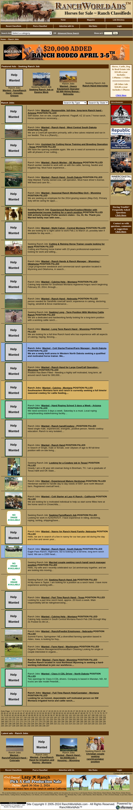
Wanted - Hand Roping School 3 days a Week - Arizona (71, 405)
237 (47, 726)
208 (47, 724)
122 (40, 717)
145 (21, 719)
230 (21, 726)
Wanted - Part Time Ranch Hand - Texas (63, 597)
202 (25, 724)
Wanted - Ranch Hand (53, 445)
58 (54, 713)
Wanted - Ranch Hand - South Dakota (61, 177)
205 (36, 724)
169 (6, 722)
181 (51, 722)
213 (66, 724)
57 (51, 713)
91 (38, 715)
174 (25, 722)
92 (40, 715)
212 (62, 724)
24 (66, 711)
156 (62, 719)
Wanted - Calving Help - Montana (59, 282)
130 (70, 717)
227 (10, 726)
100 (62, 715)
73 (95, 713)
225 (2, 726)
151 (44, 719)
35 (96, 711)
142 (10, 719)
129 (66, 717)
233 (32, 726)
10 (27, 711)
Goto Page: (5, 711)
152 (47, 719)
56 (49, 713)
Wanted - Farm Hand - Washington (60, 646)
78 (2, 715)
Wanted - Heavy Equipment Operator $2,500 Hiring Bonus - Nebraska (68, 90)
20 (55, 711)
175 (28, 722)
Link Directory (118, 20)
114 (10, 717)
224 (104, 724)
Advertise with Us (66, 26)
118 (25, 717)
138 (100, 717)
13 (36, 711)
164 (93, 719)
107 (89, 715)
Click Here (121, 95)
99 (60, 715)
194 (100, 722)
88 (29, 715)
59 (57, 713)
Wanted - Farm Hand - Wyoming (59, 660)
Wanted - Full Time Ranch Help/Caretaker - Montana (70, 693)
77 (106, 713)
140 (2, 719)
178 (40, 722)
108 (93, 715)
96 (51, 715)
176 (32, 722)
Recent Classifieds (13, 26)
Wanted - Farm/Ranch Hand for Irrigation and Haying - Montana (41, 760)
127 (59, 717)
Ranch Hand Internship (95, 85)
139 (104, 717)
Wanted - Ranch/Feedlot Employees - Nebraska (67, 631)
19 (52, 711)
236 (44, 726)
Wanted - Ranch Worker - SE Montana (61, 162)
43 (13, 713)
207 (44, 724)
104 (77, 715)
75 (101, 713)
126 (55, 717)
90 (35, 715)
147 (28, 719)
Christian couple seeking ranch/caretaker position (95, 758)
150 (40, 719)
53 (40, 713)
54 (43, 713)
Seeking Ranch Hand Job (63, 579)
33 (91, 711)
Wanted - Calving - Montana (57, 388)
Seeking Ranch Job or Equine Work (41, 90)
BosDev (6, 807)
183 (59, 722)
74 (98, 713)
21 (58, 711)
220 (93, 724)
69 (84, 713)
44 (16, 713)
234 (36, 726)
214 (70, 724)
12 (33, 711)
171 (13, 722)
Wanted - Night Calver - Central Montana (63, 228)
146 (25, 719)
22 (60, 711)
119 (28, 717)
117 (21, 717)
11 (30, 711)
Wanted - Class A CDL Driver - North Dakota (65, 673)
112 (2, 717)
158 (70, 719)
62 (65, 713)
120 (32, 717)
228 (13, 726)
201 (21, 724)
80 (7, 715)
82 (13, 715)
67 (79, 713)
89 (32, 715)
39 (2, 713)
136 (93, 717)
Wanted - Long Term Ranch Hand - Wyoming (65, 329)
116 (17, 717)
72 (92, 713)
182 (55, 722)
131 (74, 717)
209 (51, 724)
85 (21, 715)
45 (18, 713)
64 (70, 713)
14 (38, 711)
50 (32, 713)
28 (77, 711)
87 (27, 715)
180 (47, 722)
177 (36, 722)
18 (49, 711)
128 (62, 717)
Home (63, 20)
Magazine (91, 20)
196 (2, 724)
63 (68, 713)
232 (28, 726)
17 (47, 711)
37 (102, 711)
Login (119, 26)
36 (99, 711)
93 (43, 715)
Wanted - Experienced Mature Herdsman (63, 481)
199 (13, 724)
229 (17, 726)
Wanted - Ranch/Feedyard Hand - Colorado (15, 758)
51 (35, 713)
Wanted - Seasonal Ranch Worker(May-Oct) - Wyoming (71, 193)
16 (44, 711)
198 (10, 724)
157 (66, 719)
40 (5, 713)
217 (81, 724)
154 (55, 719)
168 (2, 722)
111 (104, 715)
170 (10, 722)
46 (21, 713)
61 (62, 713)
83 (16, 715)
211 (59, 724)
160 (77, 719)
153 (51, 719)
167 (104, 719)
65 (73, 713)
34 (93, 711)
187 (74, 722)
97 (54, 715)
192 (93, 722)
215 (74, 724)
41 (7, 713)
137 (96, 717)
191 (89, 722)
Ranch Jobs (13, 39)
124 (47, 717)
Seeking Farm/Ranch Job (63, 515)
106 (85, 715)
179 (44, 722)
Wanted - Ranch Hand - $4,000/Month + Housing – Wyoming (68, 758)
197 (6, 724)
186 (70, 722)
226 (6, 726)
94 (46, 715)
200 (17, 724)
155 (59, 719)
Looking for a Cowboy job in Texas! (68, 463)
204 (32, 724)
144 (17, 719)
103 (74, 715)
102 (70, 715)
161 (81, 719)
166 (100, 719)
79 (5, 715)
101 (66, 715)
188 (77, 722)
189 (81, 722)
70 (87, 713)
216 (77, 724)
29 (80, 711)
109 (96, 715)
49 (29, 713)
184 (62, 722)
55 (46, 713)
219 (89, 724)
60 (60, 713)
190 (85, 722)
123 (44, 717)
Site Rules (93, 26)
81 (10, 715)
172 (17, 722)
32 (88, 711)
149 (36, 719)
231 (25, 726)
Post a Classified (40, 26)
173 (21, 722)
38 (104, 711)
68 (82, 713)
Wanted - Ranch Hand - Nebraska (59, 298)
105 (81, 715)
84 (18, 715)
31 (85, 711)
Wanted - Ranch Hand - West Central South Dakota (69, 127)
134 (85, 717)
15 (41, 711)
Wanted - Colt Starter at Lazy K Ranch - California (68, 496)
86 (24, 715)
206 (40, 724)
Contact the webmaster (122, 773)
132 (77, 717)
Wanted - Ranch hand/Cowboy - (58, 426)
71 (90, 713)
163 (89, 719)
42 (10, 713)
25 (69, 711)
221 (96, 724)
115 (13, 717)
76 (104, 713)
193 (96, 722)
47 (24, 713)
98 (57, 715)
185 (66, 722)
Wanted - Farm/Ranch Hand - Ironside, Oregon (14, 93)
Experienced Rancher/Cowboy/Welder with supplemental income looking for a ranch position (62, 211)
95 (49, 715)
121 (36, 717)
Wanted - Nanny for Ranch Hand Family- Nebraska (68, 531)
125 (51, 717)
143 (13, 719)
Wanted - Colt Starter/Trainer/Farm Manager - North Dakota (74, 348)
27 (74, 711)
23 (63, 711)
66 (76, 713)
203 (28, 724)
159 (74, 719)
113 (6, 717)
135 (89, 717)
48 (27, 713)
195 (104, 722)
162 (85, 719)
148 (32, 719)
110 (100, 715)
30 (82, 711)
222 (100, 724)
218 (85, 724)
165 (96, 719)
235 (40, 726)
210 (55, 724)
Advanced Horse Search (68, 33)
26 (71, 711)
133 (81, 717)
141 (6, 719)
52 (38, 713)
